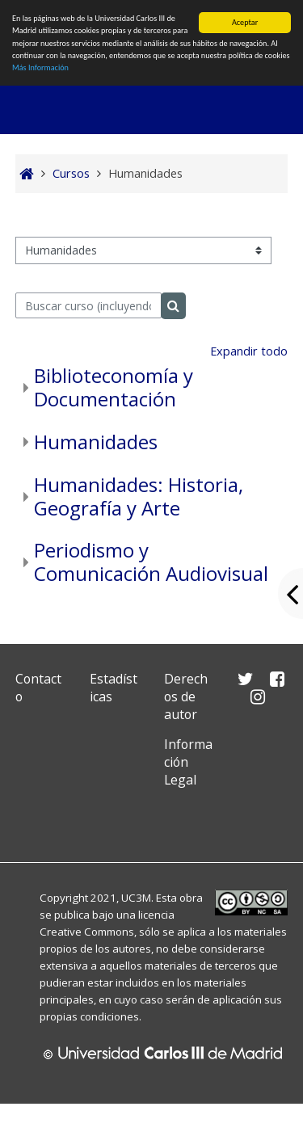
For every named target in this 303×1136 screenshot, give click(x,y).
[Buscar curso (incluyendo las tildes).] (88, 305)
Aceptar (245, 22)
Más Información (40, 67)
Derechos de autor (186, 696)
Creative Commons (87, 931)
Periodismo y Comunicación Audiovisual (151, 561)
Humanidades (96, 441)
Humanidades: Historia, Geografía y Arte (138, 496)
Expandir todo (249, 351)
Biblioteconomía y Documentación (113, 387)
